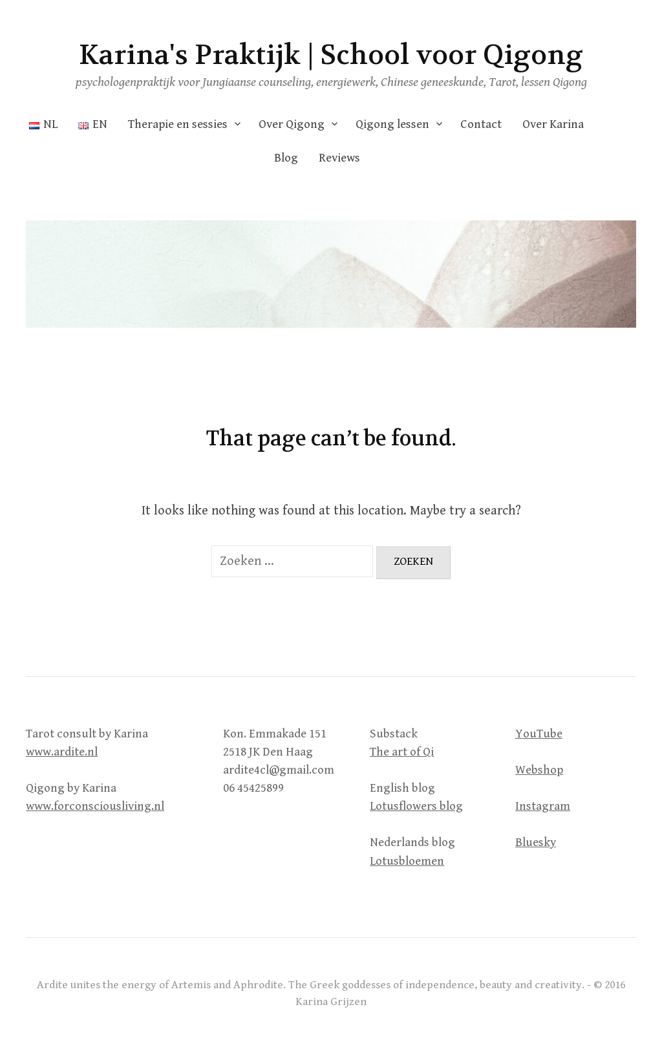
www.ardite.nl (62, 752)
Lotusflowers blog (416, 806)
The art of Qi (402, 752)
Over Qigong (292, 124)
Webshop (539, 770)
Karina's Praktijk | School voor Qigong (331, 54)
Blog (286, 158)
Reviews (339, 158)
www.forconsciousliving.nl (95, 806)
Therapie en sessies (178, 124)
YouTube (538, 734)
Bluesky (535, 842)
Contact (481, 124)
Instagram (542, 806)
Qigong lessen (392, 124)
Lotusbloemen (407, 861)
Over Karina (553, 124)
